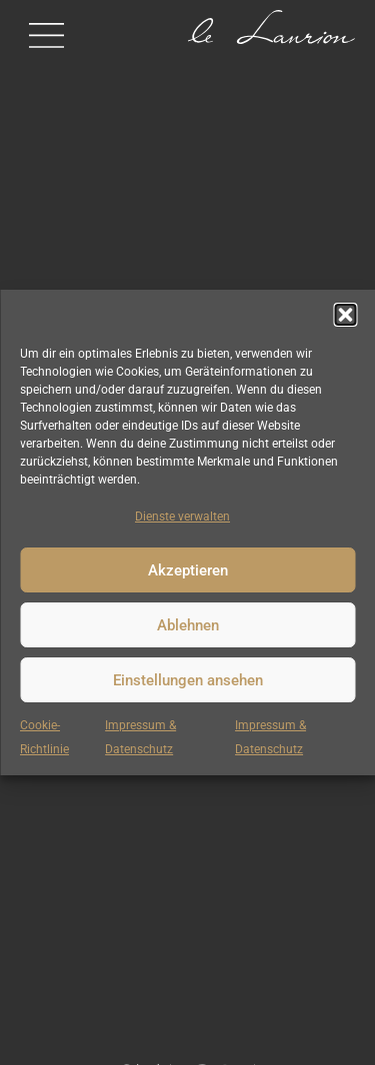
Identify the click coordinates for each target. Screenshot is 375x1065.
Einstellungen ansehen (188, 680)
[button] (345, 315)
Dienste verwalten (182, 517)
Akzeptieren (188, 570)
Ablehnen (188, 625)
